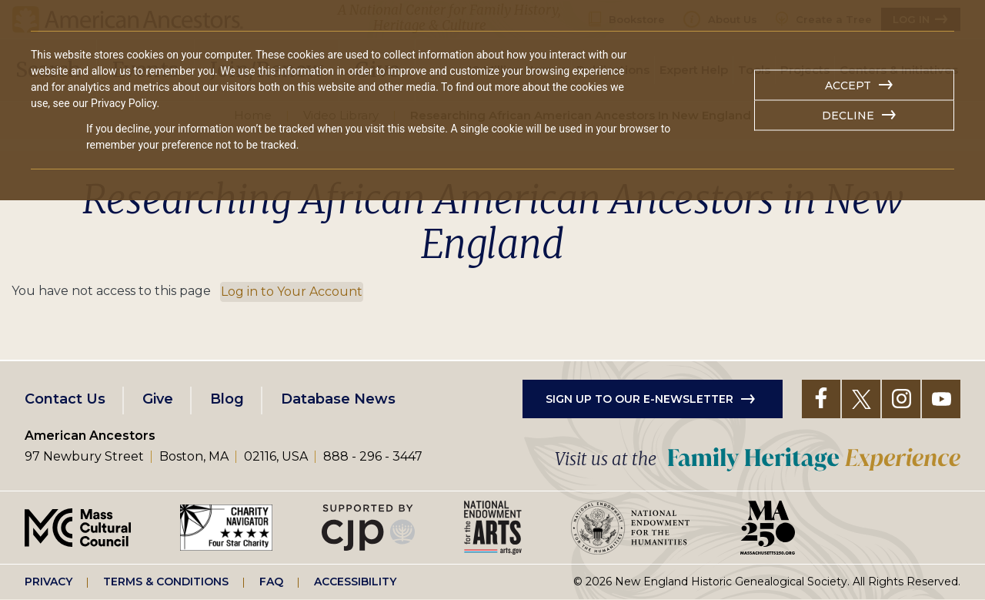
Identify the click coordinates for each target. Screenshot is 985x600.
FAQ (271, 581)
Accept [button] (848, 85)
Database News (338, 399)
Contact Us (65, 399)
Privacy (48, 581)
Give (157, 399)
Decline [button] (848, 115)
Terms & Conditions (166, 581)
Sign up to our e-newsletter (639, 399)
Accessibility (355, 581)
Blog (227, 399)
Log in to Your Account (291, 291)
